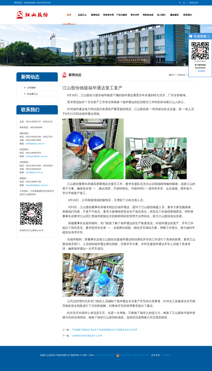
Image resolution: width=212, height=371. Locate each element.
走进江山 (82, 15)
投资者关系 (108, 15)
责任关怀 (135, 15)
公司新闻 (28, 87)
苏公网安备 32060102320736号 (132, 355)
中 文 (182, 3)
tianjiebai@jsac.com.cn (37, 185)
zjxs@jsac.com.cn (34, 172)
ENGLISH (193, 3)
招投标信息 (148, 15)
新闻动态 (95, 15)
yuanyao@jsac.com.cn (37, 156)
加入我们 (161, 15)
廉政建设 (174, 15)
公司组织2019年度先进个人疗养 (87, 335)
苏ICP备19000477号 (104, 355)
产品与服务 (121, 15)
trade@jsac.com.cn (35, 143)
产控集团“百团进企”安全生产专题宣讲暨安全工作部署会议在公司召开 (105, 329)
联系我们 (187, 15)
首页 (69, 15)
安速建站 (166, 355)
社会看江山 (29, 94)
